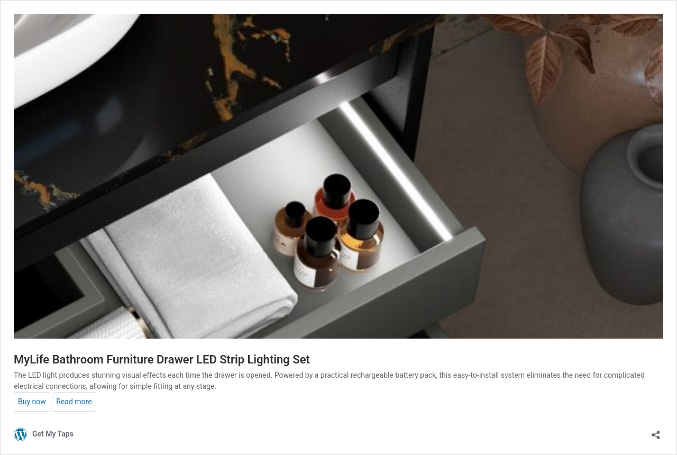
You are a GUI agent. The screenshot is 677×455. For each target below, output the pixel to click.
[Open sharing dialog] (655, 431)
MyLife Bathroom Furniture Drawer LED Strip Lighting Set (162, 359)
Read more (74, 401)
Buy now (32, 401)
